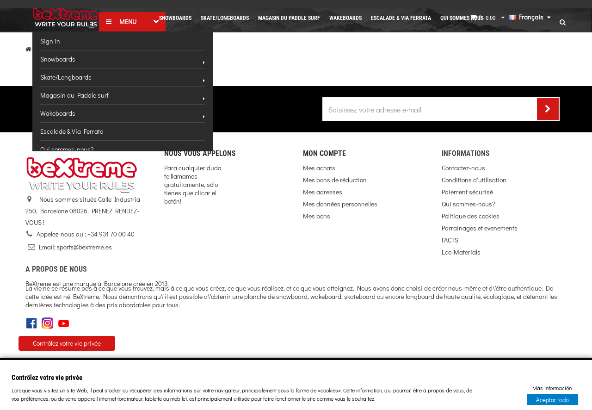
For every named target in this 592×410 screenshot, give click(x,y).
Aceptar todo (552, 399)
